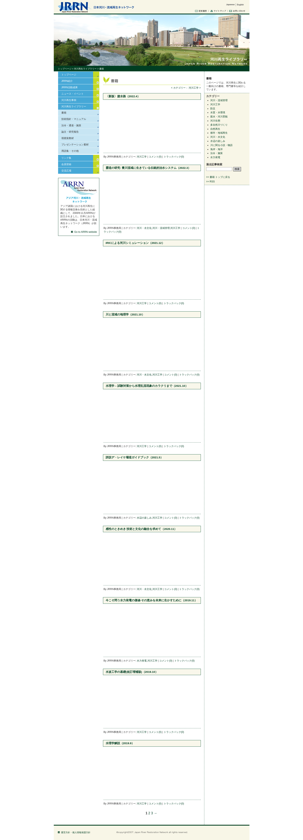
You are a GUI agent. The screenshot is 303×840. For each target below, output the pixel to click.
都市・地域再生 (219, 132)
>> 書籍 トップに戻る (218, 177)
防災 (212, 108)
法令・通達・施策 (71, 125)
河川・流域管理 (161, 228)
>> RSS (210, 181)
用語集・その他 (70, 150)
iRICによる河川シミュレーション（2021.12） (135, 242)
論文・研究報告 (70, 131)
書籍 (63, 112)
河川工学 (142, 156)
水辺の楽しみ (144, 517)
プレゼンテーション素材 (75, 144)
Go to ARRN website (85, 232)
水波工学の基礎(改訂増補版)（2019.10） (132, 671)
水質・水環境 (217, 112)
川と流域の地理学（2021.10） (125, 314)
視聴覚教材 (67, 138)
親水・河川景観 (219, 116)
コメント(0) (155, 156)
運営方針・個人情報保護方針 (75, 832)
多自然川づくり (219, 124)
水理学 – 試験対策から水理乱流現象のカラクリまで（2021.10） (147, 385)
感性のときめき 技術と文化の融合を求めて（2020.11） (141, 529)
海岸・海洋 (216, 149)
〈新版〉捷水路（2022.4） (123, 96)
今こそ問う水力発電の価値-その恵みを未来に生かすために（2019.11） (152, 600)
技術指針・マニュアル (73, 119)
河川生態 (215, 120)
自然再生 (215, 128)
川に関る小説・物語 (221, 145)
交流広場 (66, 170)
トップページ (64, 68)
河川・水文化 (144, 228)
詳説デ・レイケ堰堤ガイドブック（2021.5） (134, 457)
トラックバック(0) (174, 156)
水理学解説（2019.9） (120, 743)
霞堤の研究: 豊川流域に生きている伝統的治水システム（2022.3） (148, 167)
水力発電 (142, 660)
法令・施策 (216, 153)
